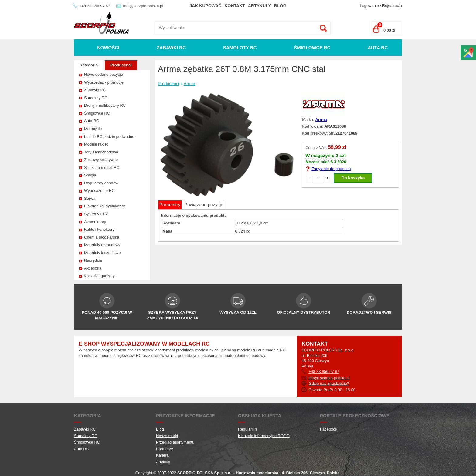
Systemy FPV (96, 214)
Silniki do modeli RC (101, 167)
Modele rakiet (96, 144)
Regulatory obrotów (101, 183)
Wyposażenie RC (99, 190)
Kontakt (234, 5)
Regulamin (247, 429)
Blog (280, 5)
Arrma (189, 83)
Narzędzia (93, 260)
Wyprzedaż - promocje (104, 82)
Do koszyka (353, 178)
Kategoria (89, 65)
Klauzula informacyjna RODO (264, 436)
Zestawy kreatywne (101, 159)
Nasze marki (167, 436)
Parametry (169, 204)
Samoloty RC (240, 47)
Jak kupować (205, 5)
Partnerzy (164, 449)
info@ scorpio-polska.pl (328, 378)
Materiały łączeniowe (102, 252)
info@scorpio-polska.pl (143, 6)
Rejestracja (392, 5)
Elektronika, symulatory (104, 206)
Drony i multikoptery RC (105, 105)
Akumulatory (95, 222)
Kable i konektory (99, 229)
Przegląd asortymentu (175, 442)
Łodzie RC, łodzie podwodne (109, 136)
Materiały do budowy (102, 245)
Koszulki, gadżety (99, 275)
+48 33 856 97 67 (94, 6)
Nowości (108, 47)
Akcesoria (92, 268)
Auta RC (378, 47)
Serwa (89, 198)
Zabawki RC (171, 47)
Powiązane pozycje (203, 204)
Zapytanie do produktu (331, 168)
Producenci (121, 65)
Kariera (162, 455)
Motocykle (93, 128)
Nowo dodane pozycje (103, 74)
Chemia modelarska (101, 237)
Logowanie (369, 5)
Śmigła (90, 175)
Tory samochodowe (101, 152)
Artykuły (259, 5)
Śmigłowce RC (312, 47)
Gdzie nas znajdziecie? (328, 383)
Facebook (328, 429)
